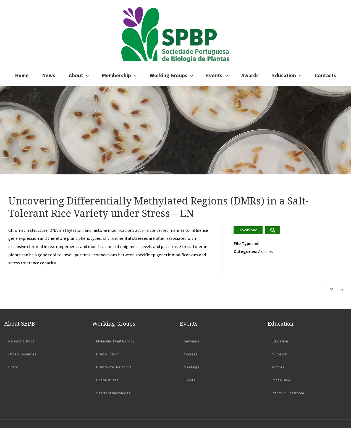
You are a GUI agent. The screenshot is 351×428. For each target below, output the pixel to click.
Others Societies (22, 354)
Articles (278, 367)
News (48, 75)
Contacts (325, 75)
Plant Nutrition (107, 354)
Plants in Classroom (288, 392)
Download (248, 230)
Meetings (191, 367)
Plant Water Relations (114, 367)
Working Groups (168, 75)
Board (13, 367)
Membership (116, 75)
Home (22, 75)
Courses (191, 354)
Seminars (191, 341)
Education (284, 75)
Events (214, 75)
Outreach (279, 354)
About (76, 75)
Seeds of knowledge (113, 392)
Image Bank (281, 380)
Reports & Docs (21, 341)
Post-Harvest (107, 380)
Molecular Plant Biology (115, 341)
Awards (250, 75)
